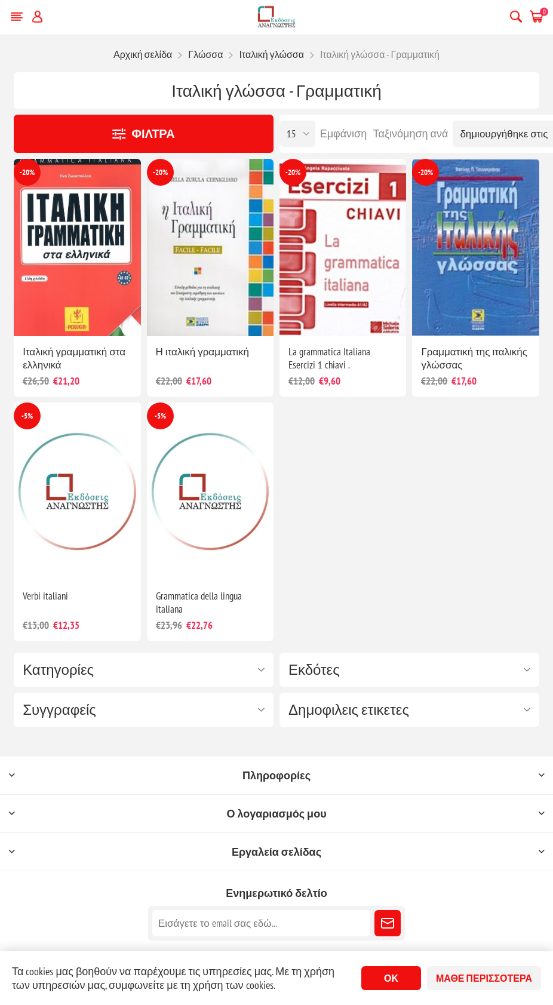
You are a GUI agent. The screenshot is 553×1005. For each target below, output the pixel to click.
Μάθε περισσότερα (484, 978)
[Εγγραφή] (261, 923)
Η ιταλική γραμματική (202, 351)
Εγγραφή (387, 923)
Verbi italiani (45, 596)
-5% (27, 416)
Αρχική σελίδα (142, 54)
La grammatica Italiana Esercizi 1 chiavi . (329, 358)
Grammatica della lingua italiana (199, 602)
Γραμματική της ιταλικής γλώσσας (474, 358)
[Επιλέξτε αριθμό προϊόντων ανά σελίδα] (297, 134)
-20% (27, 172)
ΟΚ (391, 978)
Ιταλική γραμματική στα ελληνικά (74, 358)
